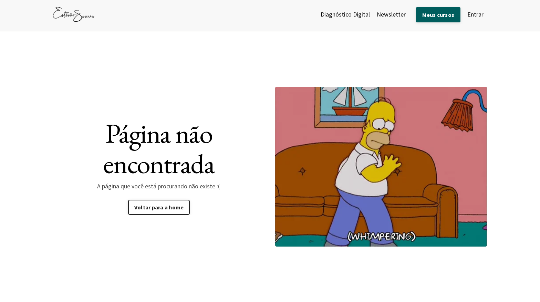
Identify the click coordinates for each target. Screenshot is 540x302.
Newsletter (391, 14)
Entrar (475, 14)
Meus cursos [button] (438, 14)
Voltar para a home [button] (159, 207)
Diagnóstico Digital (345, 14)
